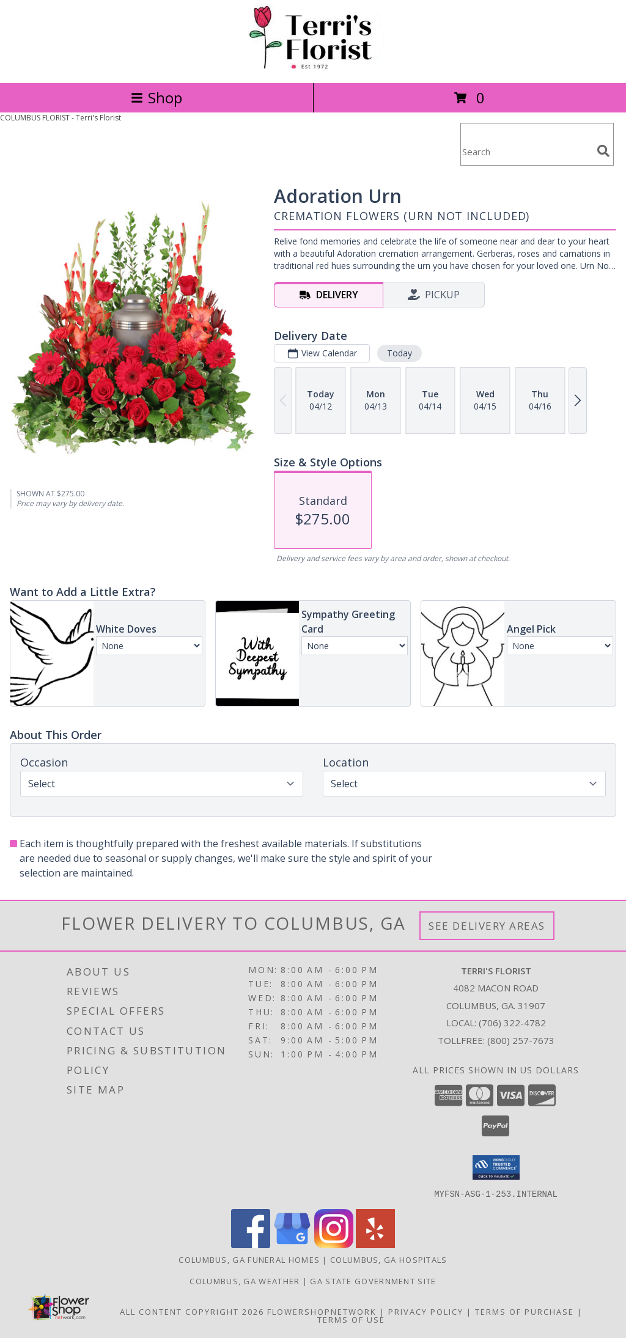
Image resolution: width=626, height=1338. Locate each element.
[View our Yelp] (375, 1244)
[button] (496, 1167)
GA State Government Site (373, 1280)
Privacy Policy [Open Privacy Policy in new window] (425, 1311)
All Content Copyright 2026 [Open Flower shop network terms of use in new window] (192, 1311)
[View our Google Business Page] (292, 1244)
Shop (156, 97)
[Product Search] (526, 152)
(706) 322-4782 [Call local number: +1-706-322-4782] (512, 1022)
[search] (603, 151)
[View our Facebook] (250, 1244)
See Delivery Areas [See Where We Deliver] (487, 926)
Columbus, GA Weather (245, 1280)
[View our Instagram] (333, 1244)
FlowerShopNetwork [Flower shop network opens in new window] (322, 1311)
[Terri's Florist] (313, 65)
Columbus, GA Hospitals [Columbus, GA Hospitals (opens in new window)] (388, 1259)
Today (399, 353)
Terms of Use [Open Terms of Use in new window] (351, 1319)
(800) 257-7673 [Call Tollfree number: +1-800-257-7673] (520, 1040)
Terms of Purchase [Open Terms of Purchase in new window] (524, 1311)
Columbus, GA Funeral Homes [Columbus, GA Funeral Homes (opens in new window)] (249, 1259)
